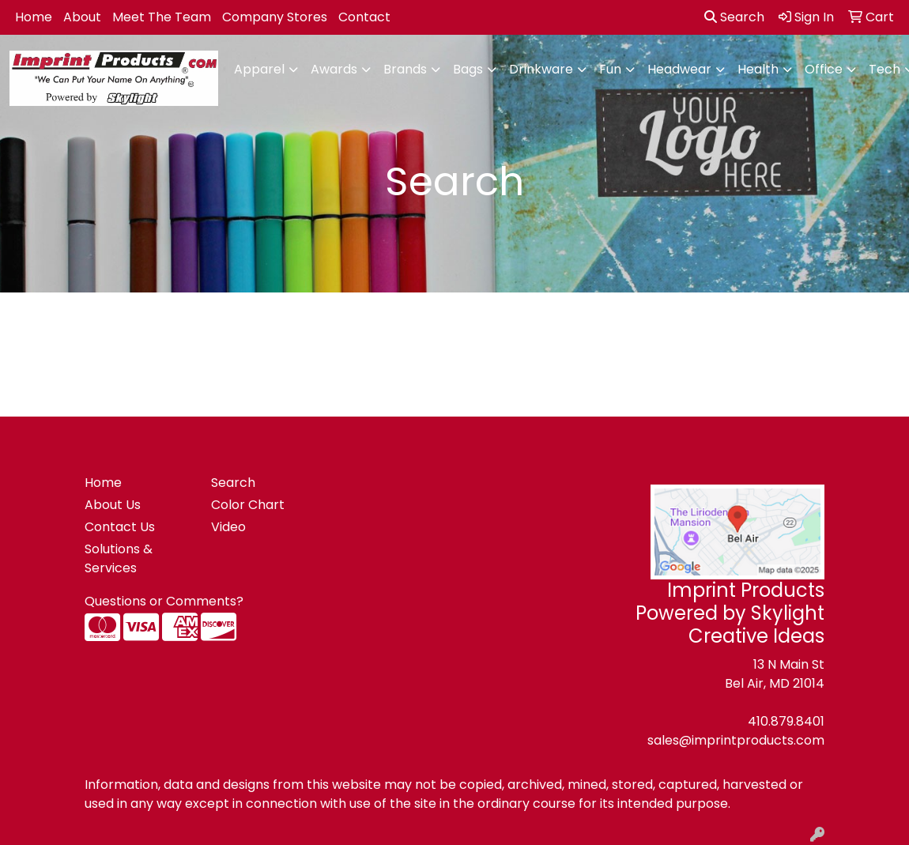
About (82, 17)
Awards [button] (334, 69)
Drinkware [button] (541, 69)
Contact (364, 17)
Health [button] (758, 69)
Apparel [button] (259, 69)
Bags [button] (468, 69)
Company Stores (274, 17)
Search (734, 17)
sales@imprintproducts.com (735, 740)
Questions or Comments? (164, 601)
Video (228, 527)
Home (33, 17)
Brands (405, 69)
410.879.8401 (786, 721)
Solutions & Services (119, 558)
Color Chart (248, 505)
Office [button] (824, 69)
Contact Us (120, 527)
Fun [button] (610, 69)
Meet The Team (161, 17)
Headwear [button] (679, 69)
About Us (113, 505)
